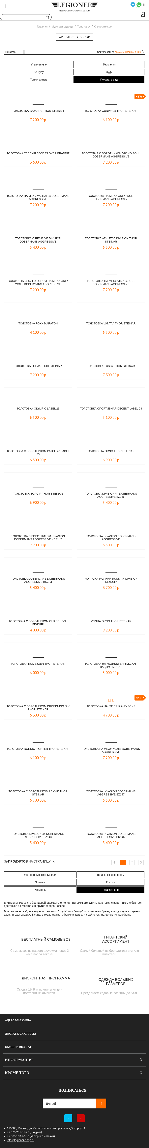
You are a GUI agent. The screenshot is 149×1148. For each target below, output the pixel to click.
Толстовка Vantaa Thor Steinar (110, 323)
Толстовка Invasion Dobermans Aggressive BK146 (110, 835)
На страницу (29, 861)
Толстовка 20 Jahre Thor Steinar (38, 110)
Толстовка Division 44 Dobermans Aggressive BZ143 (38, 835)
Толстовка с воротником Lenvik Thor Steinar (38, 793)
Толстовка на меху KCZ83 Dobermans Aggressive (111, 750)
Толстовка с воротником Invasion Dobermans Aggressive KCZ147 (38, 538)
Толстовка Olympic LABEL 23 (38, 408)
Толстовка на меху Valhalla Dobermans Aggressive (38, 197)
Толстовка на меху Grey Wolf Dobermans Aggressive (110, 197)
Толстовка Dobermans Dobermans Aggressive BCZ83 (38, 580)
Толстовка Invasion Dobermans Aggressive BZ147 (110, 793)
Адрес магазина (18, 1020)
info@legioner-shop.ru (20, 1140)
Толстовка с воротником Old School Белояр (38, 623)
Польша (40, 882)
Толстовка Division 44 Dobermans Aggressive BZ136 (111, 495)
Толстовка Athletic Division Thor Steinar (111, 240)
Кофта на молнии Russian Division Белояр (110, 580)
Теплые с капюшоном (110, 874)
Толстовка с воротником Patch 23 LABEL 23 (38, 452)
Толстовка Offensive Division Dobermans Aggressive (38, 240)
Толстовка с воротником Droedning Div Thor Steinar (38, 708)
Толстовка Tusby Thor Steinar (111, 366)
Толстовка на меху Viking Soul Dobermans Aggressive (111, 282)
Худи (109, 72)
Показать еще (109, 79)
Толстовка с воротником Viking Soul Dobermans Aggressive (111, 155)
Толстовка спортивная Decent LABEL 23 (111, 408)
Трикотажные (38, 79)
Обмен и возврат (18, 1047)
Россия (110, 882)
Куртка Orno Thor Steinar (111, 621)
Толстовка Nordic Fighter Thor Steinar (38, 748)
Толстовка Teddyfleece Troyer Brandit (38, 153)
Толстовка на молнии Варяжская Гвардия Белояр (111, 665)
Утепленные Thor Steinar (40, 874)
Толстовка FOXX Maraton (38, 323)
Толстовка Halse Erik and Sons (111, 706)
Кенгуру (39, 72)
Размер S (40, 889)
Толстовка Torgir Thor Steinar (38, 493)
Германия (109, 64)
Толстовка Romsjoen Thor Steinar (38, 663)
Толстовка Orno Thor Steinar (110, 451)
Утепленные (39, 64)
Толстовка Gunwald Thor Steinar (111, 110)
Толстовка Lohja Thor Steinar (38, 366)
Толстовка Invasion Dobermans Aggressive (110, 538)
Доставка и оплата (20, 1033)
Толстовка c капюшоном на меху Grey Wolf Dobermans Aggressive (38, 282)
